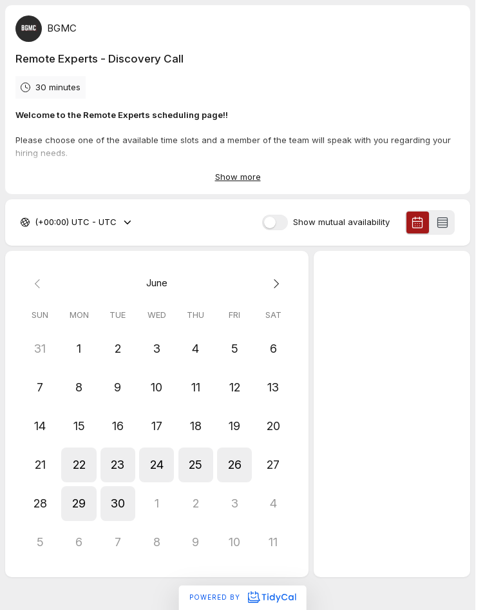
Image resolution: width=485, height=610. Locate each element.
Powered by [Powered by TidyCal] (242, 597)
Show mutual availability (341, 223)
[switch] (275, 222)
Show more (238, 177)
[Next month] (273, 283)
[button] (78, 465)
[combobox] (36, 223)
